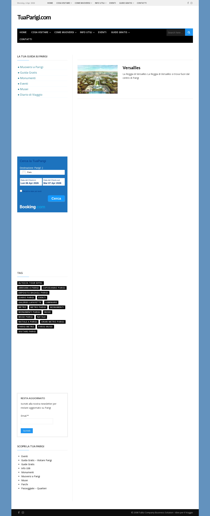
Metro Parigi (38, 307)
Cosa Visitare (63, 3)
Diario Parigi (26, 297)
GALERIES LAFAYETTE (30, 302)
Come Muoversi (82, 3)
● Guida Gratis (27, 72)
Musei (24, 480)
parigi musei (45, 326)
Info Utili (100, 3)
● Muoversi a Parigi (30, 67)
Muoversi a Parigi (30, 476)
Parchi (24, 484)
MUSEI (47, 312)
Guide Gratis (125, 3)
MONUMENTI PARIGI (29, 312)
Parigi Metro (26, 326)
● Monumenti (27, 78)
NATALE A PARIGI (28, 321)
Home (50, 3)
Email (25, 415)
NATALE (41, 317)
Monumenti (57, 307)
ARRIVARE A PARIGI (29, 287)
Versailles (131, 67)
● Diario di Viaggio (30, 94)
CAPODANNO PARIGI (54, 287)
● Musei (23, 89)
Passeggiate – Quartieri (34, 488)
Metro (22, 307)
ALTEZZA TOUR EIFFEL (31, 283)
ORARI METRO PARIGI (52, 321)
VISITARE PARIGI (27, 331)
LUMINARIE (51, 302)
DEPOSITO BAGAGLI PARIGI (33, 292)
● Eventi (23, 83)
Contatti (142, 3)
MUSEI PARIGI (26, 317)
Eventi (112, 3)
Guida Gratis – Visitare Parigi (36, 460)
